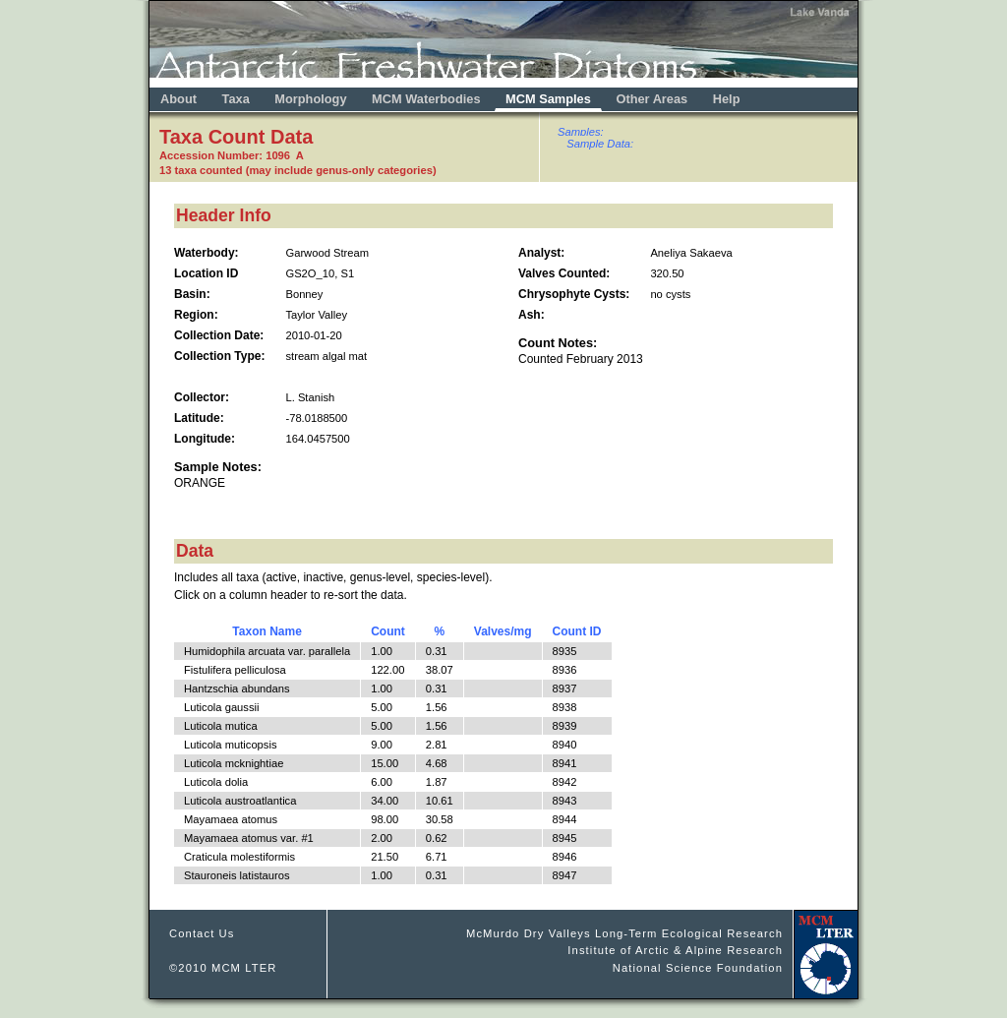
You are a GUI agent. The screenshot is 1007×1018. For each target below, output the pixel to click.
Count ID (577, 631)
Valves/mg (503, 631)
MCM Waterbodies (428, 98)
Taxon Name (266, 631)
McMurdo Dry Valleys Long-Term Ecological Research (624, 933)
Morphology (310, 98)
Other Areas (653, 98)
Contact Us (202, 933)
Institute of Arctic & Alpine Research (675, 950)
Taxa (236, 98)
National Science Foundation (698, 968)
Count (388, 631)
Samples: (581, 132)
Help (726, 98)
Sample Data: (599, 144)
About (178, 98)
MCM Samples (548, 98)
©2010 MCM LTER (223, 968)
